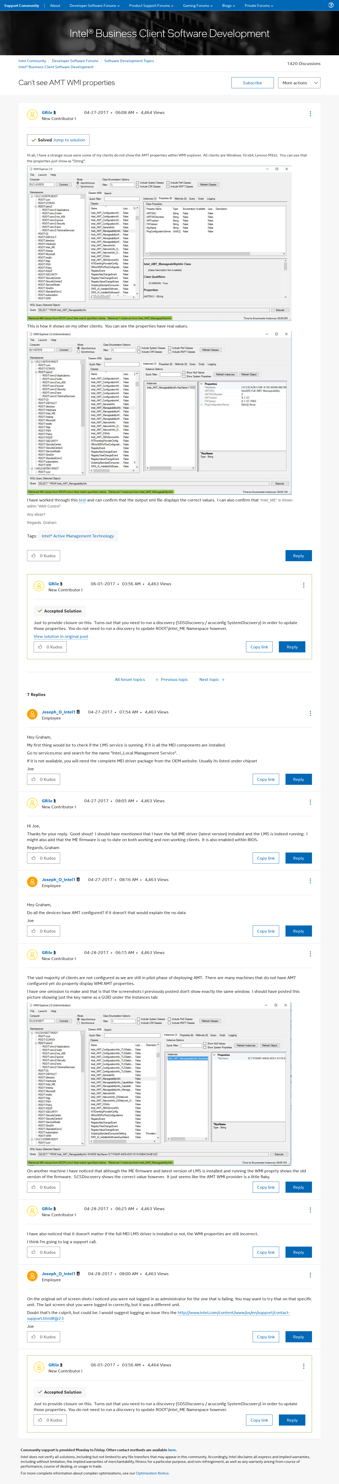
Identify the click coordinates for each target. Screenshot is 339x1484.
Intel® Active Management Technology (78, 536)
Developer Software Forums (75, 60)
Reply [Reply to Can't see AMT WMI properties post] (298, 555)
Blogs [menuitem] (227, 5)
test (82, 500)
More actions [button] (295, 83)
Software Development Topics (129, 60)
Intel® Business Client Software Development (56, 66)
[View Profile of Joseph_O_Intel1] (61, 712)
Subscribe (252, 83)
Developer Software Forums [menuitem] (93, 5)
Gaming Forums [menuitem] (196, 5)
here (172, 1450)
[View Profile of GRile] (49, 112)
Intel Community (32, 60)
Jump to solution (61, 140)
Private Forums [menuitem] (257, 5)
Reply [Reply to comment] (292, 647)
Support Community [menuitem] (21, 5)
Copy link (259, 647)
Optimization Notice (152, 1473)
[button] (310, 113)
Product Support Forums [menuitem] (149, 5)
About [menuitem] (55, 5)
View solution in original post (61, 636)
